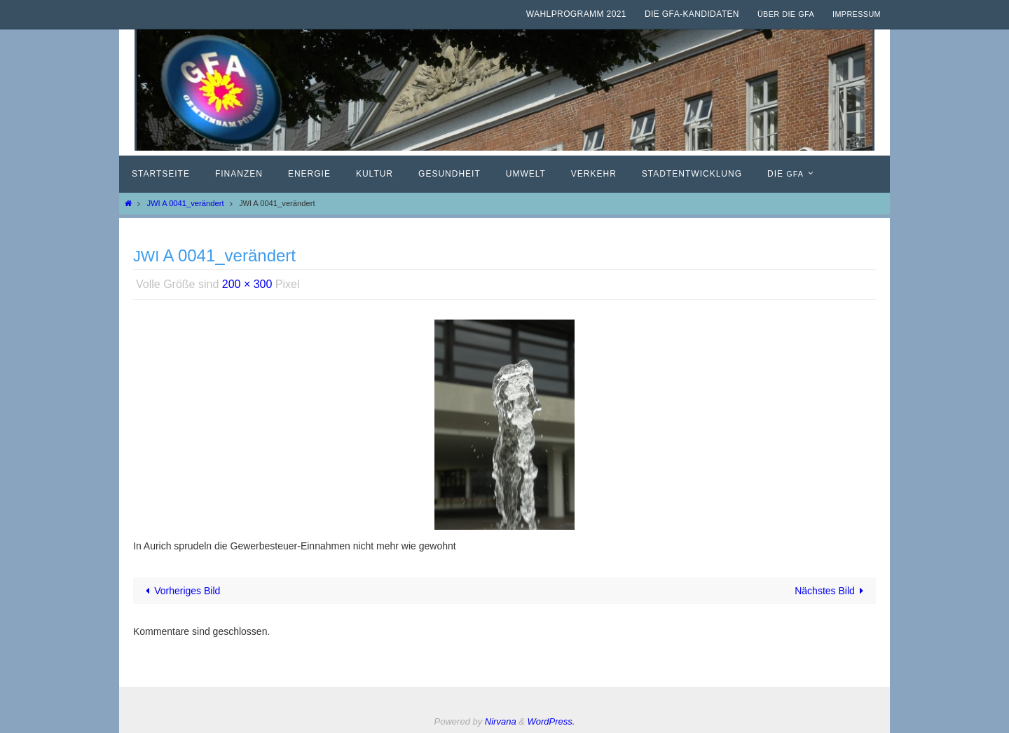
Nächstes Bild (831, 590)
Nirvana (500, 721)
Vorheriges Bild (181, 590)
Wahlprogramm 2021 (576, 14)
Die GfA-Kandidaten (692, 14)
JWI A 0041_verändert (185, 203)
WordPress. (551, 721)
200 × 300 (247, 284)
